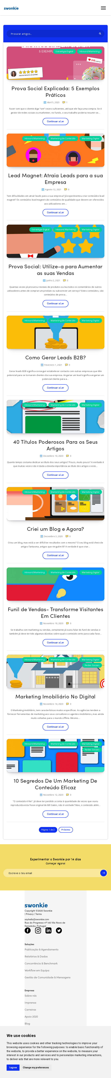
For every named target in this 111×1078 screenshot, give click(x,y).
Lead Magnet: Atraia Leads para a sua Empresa (55, 178)
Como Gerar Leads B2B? (55, 357)
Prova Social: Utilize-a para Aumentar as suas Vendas (55, 269)
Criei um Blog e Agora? (55, 528)
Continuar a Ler (55, 121)
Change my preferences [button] (36, 1067)
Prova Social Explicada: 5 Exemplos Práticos (55, 91)
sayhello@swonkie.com (37, 919)
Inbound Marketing (89, 51)
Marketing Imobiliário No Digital (55, 696)
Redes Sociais (92, 665)
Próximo (65, 829)
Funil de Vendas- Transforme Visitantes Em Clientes (55, 612)
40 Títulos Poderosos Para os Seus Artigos (55, 445)
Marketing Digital (90, 138)
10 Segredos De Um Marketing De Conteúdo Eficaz (55, 784)
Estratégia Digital (64, 51)
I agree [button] (13, 1067)
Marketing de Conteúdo (63, 138)
